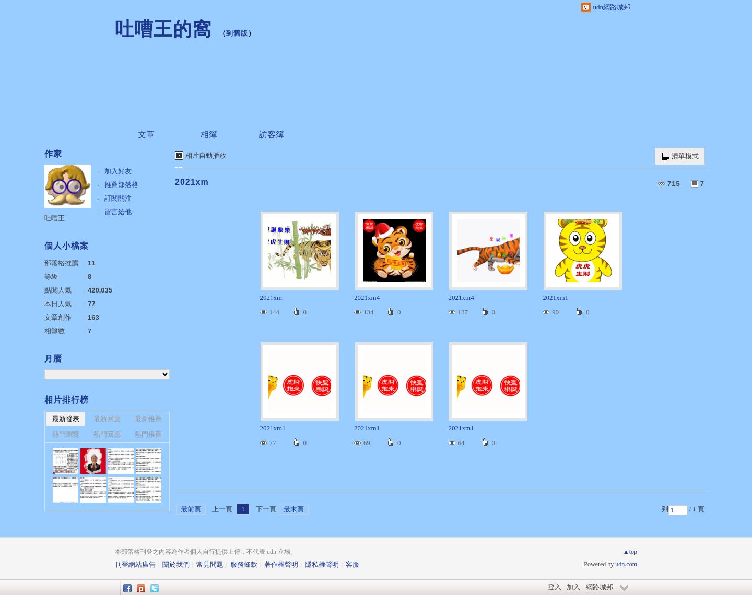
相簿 (209, 134)
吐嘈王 (54, 218)
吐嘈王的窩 (163, 29)
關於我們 (176, 564)
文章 (146, 134)
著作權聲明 (281, 564)
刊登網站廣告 (135, 564)
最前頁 (191, 509)
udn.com (626, 564)
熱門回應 (107, 434)
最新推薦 (148, 419)
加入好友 (118, 171)
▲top (630, 551)
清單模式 (685, 156)
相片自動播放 (205, 155)
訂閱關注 (118, 198)
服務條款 (243, 564)
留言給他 (118, 212)
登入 (554, 587)
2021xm (192, 182)
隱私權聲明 (322, 564)
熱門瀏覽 (65, 434)
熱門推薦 (148, 434)
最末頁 (294, 509)
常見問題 (210, 564)
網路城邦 (599, 587)
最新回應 (107, 419)
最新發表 (65, 419)
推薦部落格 (121, 185)
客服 (352, 564)
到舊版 (237, 33)
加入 (573, 587)
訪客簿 (271, 134)
